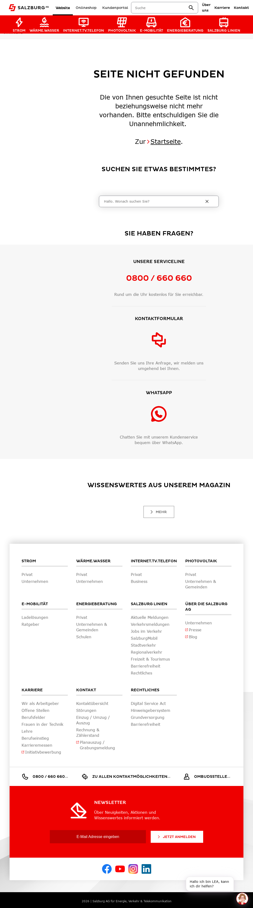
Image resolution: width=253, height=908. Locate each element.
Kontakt (86, 690)
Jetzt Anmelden (176, 837)
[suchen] (192, 8)
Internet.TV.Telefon (154, 561)
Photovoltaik (201, 561)
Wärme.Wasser (93, 561)
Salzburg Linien (149, 604)
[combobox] (162, 8)
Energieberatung (96, 604)
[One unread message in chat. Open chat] (242, 898)
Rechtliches (145, 690)
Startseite (165, 141)
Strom (29, 561)
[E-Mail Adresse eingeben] (98, 836)
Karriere (32, 690)
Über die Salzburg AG (206, 607)
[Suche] (154, 201)
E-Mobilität (35, 604)
